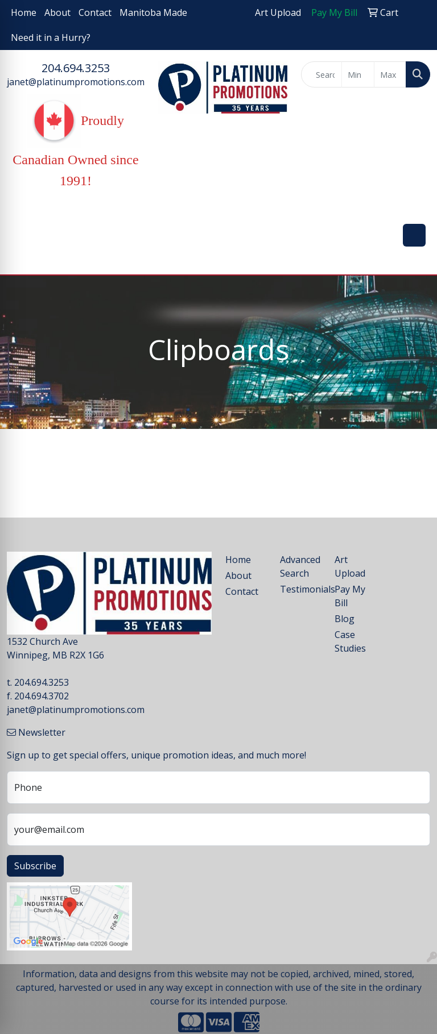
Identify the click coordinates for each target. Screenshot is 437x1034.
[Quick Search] (321, 74)
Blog (344, 618)
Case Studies (350, 641)
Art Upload (350, 566)
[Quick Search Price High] (390, 74)
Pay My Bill (350, 596)
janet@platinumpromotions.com (76, 82)
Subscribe (35, 866)
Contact (95, 12)
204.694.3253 (76, 68)
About (57, 12)
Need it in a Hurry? (50, 37)
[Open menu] (414, 235)
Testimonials (300, 589)
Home (23, 12)
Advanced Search (300, 566)
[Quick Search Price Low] (357, 74)
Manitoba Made (153, 12)
